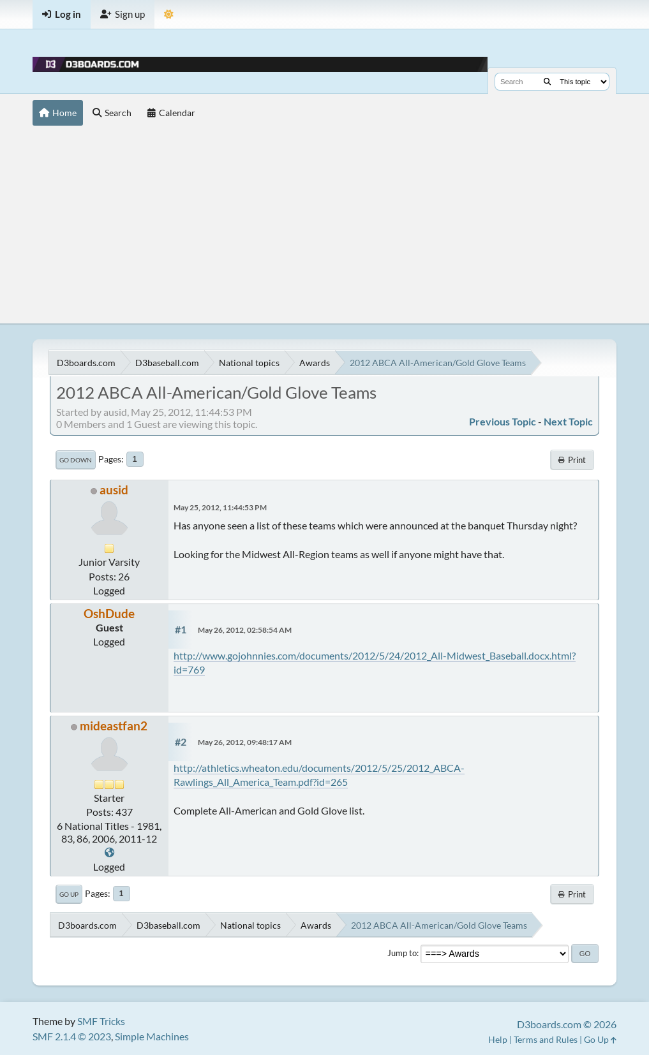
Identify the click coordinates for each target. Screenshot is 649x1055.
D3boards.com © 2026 (566, 1024)
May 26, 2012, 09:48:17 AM (245, 742)
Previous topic (502, 421)
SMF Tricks (101, 1021)
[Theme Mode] (168, 14)
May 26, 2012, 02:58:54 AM (245, 630)
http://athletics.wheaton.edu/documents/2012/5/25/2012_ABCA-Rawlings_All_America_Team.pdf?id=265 (319, 775)
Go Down (75, 460)
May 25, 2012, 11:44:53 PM (220, 507)
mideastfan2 (113, 725)
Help (497, 1039)
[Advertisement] (324, 227)
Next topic (568, 421)
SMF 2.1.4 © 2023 (72, 1036)
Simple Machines (152, 1036)
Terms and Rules (546, 1039)
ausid (114, 489)
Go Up (68, 894)
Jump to (402, 953)
